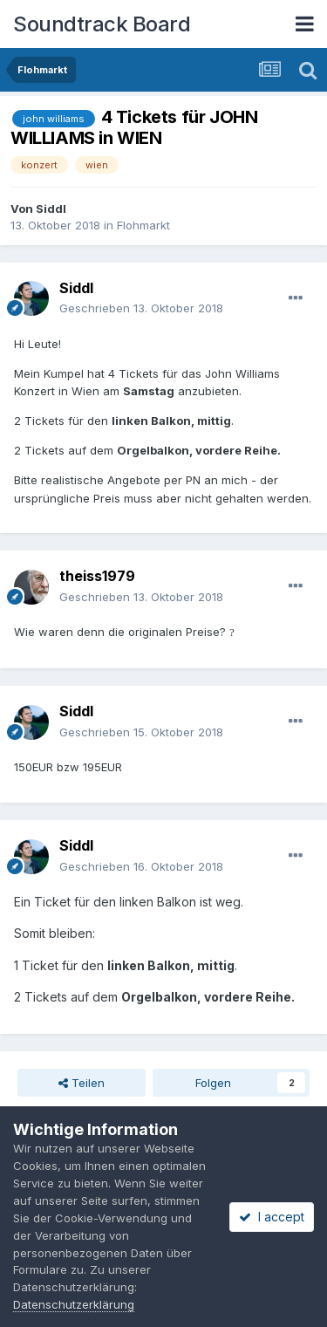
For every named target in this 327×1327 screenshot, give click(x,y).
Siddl (51, 208)
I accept (271, 1216)
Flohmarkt (143, 225)
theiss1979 (97, 576)
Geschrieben (141, 308)
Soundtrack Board (101, 24)
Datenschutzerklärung (73, 1304)
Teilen (81, 1083)
